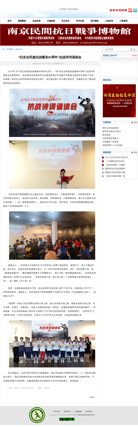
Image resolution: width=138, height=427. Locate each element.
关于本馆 (56, 411)
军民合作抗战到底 (110, 128)
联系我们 (67, 411)
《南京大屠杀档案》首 (115, 176)
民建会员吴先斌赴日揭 (115, 172)
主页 (3, 49)
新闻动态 (19, 49)
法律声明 (88, 411)
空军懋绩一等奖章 (110, 142)
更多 (135, 122)
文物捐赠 (78, 411)
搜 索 (133, 49)
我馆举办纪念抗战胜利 (115, 169)
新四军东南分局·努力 (111, 131)
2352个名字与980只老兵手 (116, 157)
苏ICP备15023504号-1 (86, 415)
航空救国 (106, 135)
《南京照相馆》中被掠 (115, 165)
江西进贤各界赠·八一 (111, 138)
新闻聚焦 (10, 49)
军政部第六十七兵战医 (112, 145)
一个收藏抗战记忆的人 (115, 161)
